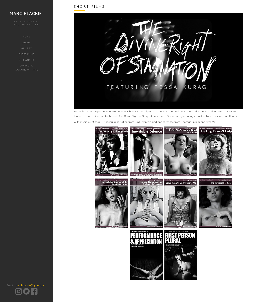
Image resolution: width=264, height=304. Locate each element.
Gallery (26, 48)
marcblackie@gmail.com (30, 277)
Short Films (26, 54)
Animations (26, 60)
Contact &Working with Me (26, 67)
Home (26, 36)
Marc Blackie (26, 13)
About (26, 42)
